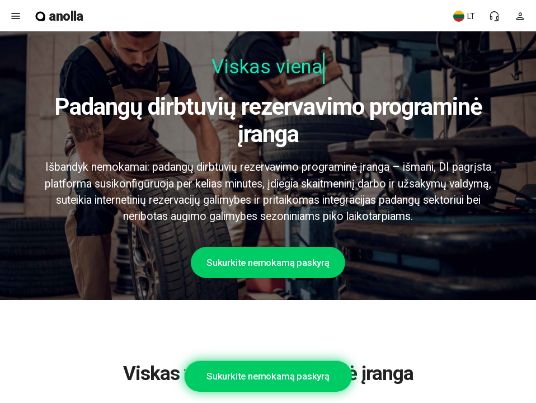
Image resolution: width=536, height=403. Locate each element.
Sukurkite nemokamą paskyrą (268, 262)
